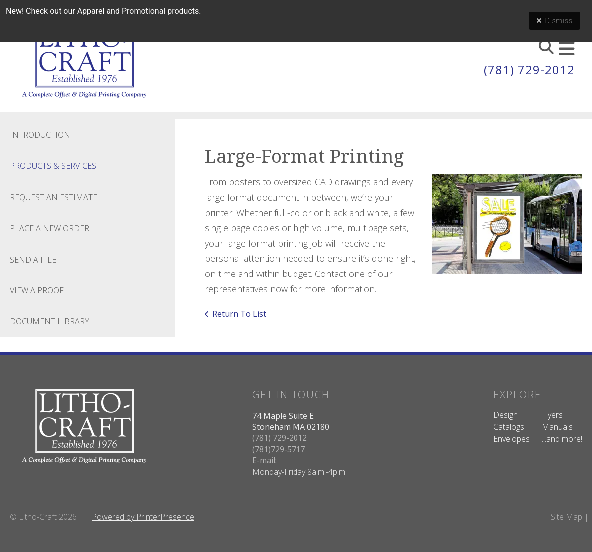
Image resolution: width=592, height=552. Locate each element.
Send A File (33, 259)
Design (505, 414)
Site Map (566, 516)
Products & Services (53, 165)
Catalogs (508, 426)
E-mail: (264, 460)
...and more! (562, 438)
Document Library (49, 321)
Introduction (40, 134)
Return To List (239, 313)
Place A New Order (49, 228)
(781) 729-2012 (529, 69)
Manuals (557, 426)
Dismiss (554, 21)
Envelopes (511, 438)
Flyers (552, 414)
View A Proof (37, 290)
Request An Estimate (53, 197)
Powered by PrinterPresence (143, 516)
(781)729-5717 (278, 449)
